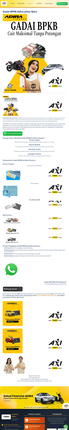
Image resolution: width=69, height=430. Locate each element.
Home (12, 3)
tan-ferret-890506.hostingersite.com (47, 295)
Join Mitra (39, 3)
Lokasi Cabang (48, 3)
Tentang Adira (21, 3)
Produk (30, 3)
